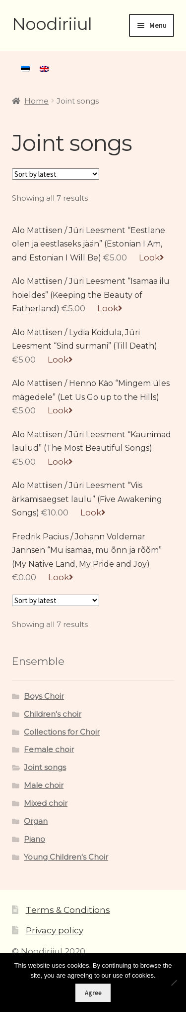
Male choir (43, 785)
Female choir (49, 749)
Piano (34, 839)
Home (36, 101)
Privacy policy (54, 930)
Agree (93, 993)
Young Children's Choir (66, 857)
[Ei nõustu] (174, 983)
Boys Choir (44, 696)
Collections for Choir (62, 732)
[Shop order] (55, 174)
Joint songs (45, 767)
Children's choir (52, 714)
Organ (36, 821)
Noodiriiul (52, 23)
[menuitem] (25, 68)
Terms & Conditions (68, 910)
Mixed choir (45, 803)
